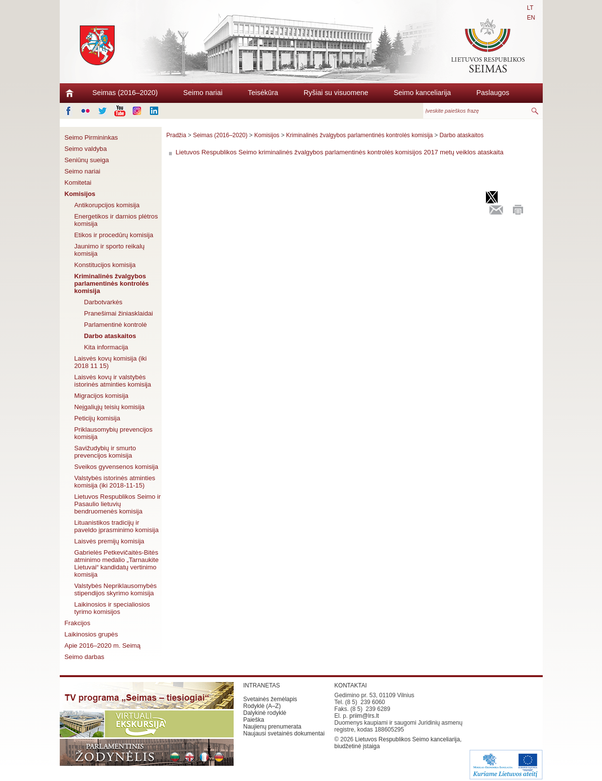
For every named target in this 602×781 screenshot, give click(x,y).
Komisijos (80, 193)
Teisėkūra (263, 93)
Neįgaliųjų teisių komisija (109, 407)
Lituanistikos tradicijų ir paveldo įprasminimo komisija (116, 526)
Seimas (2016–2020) (125, 93)
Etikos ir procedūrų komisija (113, 235)
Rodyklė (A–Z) (262, 706)
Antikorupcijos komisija (107, 205)
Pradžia (177, 135)
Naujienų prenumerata (272, 726)
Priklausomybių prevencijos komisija (113, 433)
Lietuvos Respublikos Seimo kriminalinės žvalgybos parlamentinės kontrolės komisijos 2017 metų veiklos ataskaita (340, 152)
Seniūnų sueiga (87, 160)
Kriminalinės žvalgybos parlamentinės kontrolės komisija (111, 283)
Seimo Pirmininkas (91, 137)
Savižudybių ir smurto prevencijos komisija (105, 451)
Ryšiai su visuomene (336, 93)
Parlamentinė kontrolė (115, 324)
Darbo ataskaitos (110, 336)
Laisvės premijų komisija (109, 541)
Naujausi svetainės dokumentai (284, 733)
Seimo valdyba (86, 148)
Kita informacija (106, 347)
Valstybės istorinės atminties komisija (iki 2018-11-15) (114, 481)
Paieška (254, 719)
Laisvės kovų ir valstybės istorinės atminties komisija (112, 380)
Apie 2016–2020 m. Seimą (103, 645)
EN (531, 17)
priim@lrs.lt (364, 715)
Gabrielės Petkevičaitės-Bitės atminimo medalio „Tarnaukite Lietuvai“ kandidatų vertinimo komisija (116, 563)
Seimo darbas (84, 656)
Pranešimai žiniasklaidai (118, 313)
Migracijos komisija (101, 395)
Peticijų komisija (97, 418)
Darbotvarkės (103, 302)
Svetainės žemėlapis (270, 699)
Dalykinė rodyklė (265, 712)
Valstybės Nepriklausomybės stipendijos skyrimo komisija (115, 589)
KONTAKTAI (351, 685)
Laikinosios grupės (91, 634)
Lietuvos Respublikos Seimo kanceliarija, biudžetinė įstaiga (398, 743)
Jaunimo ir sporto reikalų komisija (109, 250)
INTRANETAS (261, 685)
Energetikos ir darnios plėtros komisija (116, 220)
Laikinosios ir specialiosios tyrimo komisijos (112, 608)
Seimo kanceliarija (422, 93)
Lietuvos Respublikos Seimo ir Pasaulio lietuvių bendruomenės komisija (117, 504)
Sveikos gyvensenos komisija (116, 466)
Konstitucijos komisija (105, 264)
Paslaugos (492, 93)
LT (530, 7)
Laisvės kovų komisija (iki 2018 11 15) (110, 362)
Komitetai (78, 182)
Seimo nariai (202, 93)
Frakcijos (78, 623)
